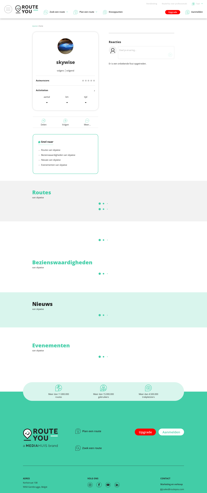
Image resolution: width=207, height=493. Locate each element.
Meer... (87, 122)
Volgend (70, 70)
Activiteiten (65, 90)
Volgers (60, 70)
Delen (44, 122)
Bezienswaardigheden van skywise (56, 155)
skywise (34, 26)
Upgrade (172, 12)
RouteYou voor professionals (174, 3)
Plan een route (88, 431)
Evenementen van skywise (52, 164)
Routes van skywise (49, 150)
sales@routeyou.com (172, 489)
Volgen (65, 122)
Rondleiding (151, 3)
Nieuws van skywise (49, 159)
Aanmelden (171, 432)
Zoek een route (88, 448)
